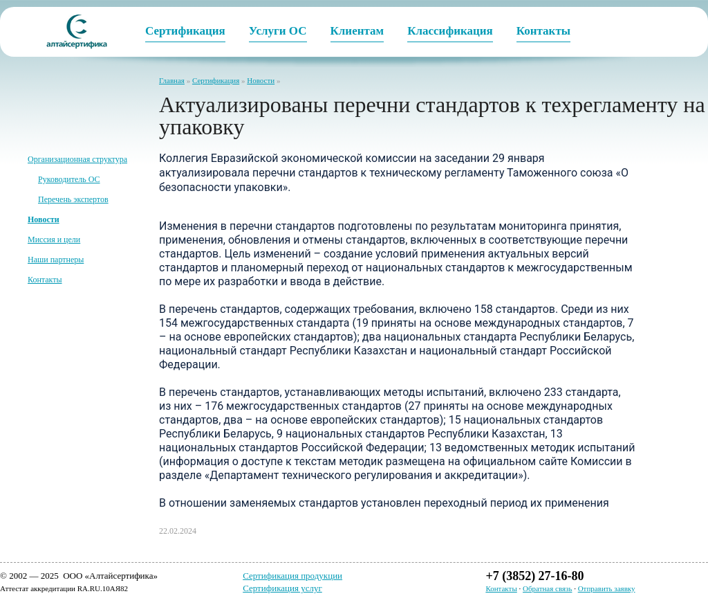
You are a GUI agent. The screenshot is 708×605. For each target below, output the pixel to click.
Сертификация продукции (292, 575)
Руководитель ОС (69, 179)
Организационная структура (77, 159)
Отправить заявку (606, 588)
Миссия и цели (54, 239)
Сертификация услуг (282, 588)
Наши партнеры (56, 259)
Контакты (45, 280)
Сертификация (215, 80)
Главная (172, 80)
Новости (260, 80)
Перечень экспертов (73, 199)
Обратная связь (547, 588)
